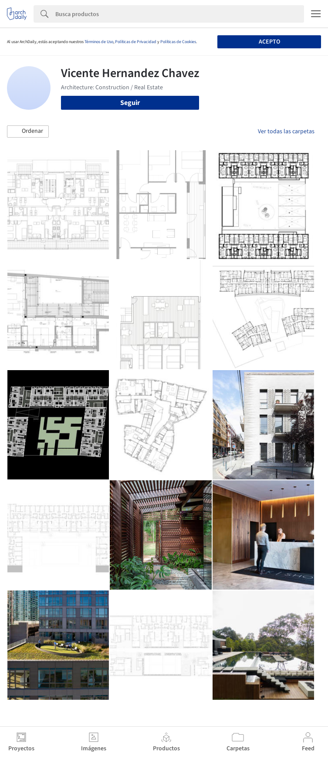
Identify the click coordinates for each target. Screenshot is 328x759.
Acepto (269, 41)
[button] (28, 131)
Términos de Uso (99, 42)
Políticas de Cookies (178, 42)
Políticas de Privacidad (135, 42)
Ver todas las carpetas (286, 131)
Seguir (130, 103)
